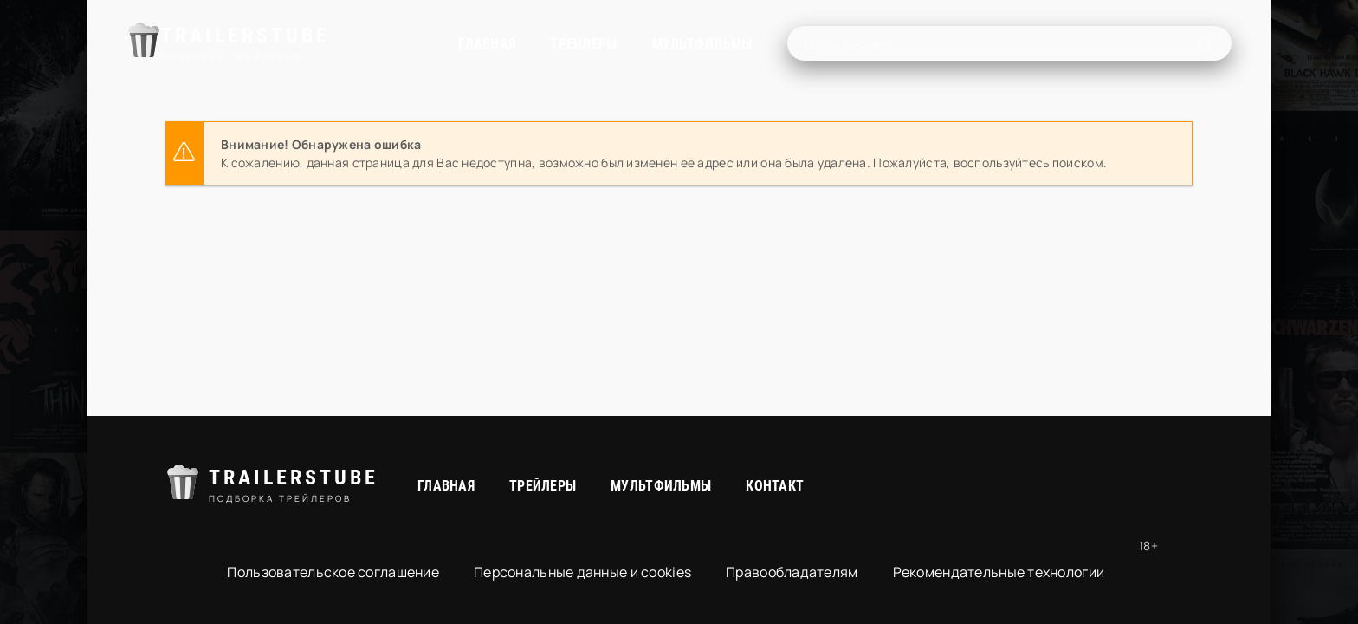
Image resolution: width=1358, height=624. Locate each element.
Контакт (775, 486)
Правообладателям (791, 572)
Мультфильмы (622, 44)
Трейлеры (503, 44)
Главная (407, 44)
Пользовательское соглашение (333, 572)
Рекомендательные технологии (999, 572)
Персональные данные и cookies (582, 572)
